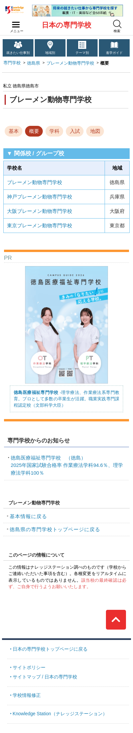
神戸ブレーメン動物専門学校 (39, 196)
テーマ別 (82, 53)
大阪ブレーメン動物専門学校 (39, 211)
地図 (95, 131)
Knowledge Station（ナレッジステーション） (60, 713)
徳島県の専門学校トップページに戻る (55, 529)
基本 (14, 131)
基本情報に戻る (28, 516)
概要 (34, 131)
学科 (54, 131)
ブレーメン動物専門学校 (70, 63)
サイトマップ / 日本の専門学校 (45, 676)
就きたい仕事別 (18, 53)
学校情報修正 (27, 695)
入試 (75, 131)
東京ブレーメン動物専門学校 (39, 225)
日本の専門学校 (66, 25)
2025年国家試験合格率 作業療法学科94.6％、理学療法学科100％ (67, 465)
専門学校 (12, 62)
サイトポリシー (29, 667)
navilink (14, 22)
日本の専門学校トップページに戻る (50, 649)
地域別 (50, 53)
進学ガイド (114, 53)
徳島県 (33, 63)
